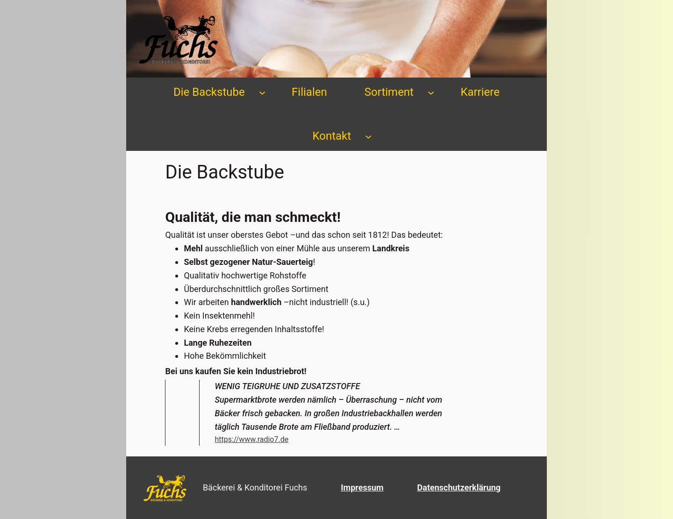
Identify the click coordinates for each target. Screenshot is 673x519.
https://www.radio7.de (251, 439)
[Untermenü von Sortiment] (431, 92)
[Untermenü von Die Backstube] (262, 92)
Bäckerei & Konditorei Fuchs (255, 487)
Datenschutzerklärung (459, 487)
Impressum (362, 487)
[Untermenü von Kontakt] (368, 136)
